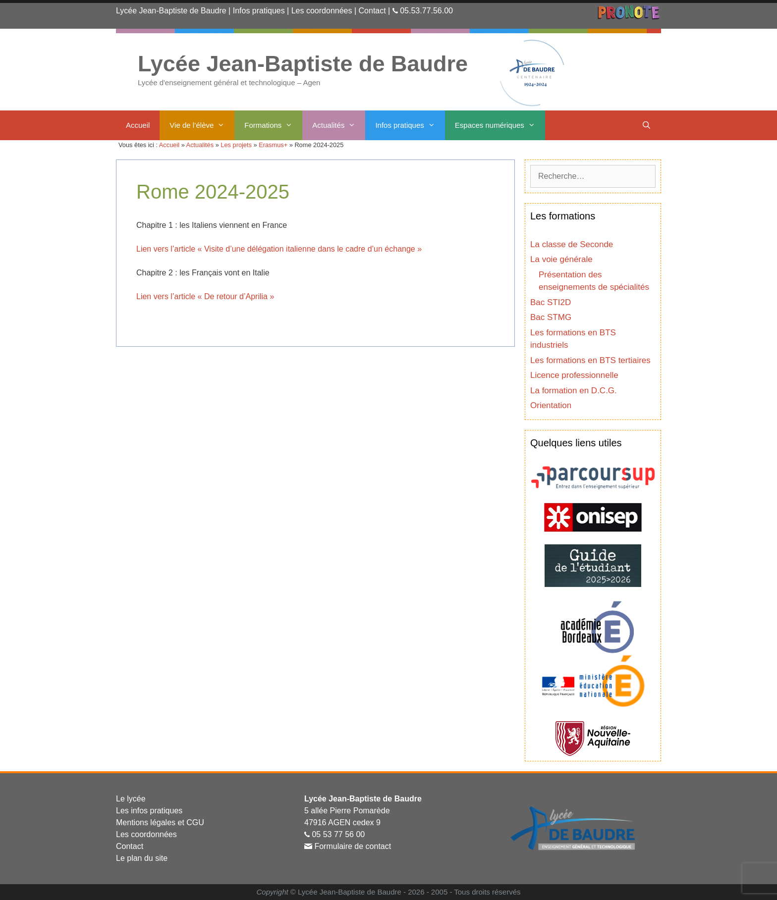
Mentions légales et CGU (160, 822)
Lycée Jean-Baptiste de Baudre (171, 10)
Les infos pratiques (149, 810)
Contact (372, 10)
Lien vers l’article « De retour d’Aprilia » (205, 296)
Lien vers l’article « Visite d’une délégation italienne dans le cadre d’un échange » (279, 249)
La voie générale (561, 259)
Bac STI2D (550, 302)
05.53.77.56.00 (426, 10)
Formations (273, 125)
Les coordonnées (321, 10)
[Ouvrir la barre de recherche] (646, 125)
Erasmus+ (273, 145)
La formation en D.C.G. (573, 390)
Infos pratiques (259, 10)
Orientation (550, 405)
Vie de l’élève (201, 125)
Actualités (338, 125)
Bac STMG (550, 317)
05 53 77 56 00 (338, 834)
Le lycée (131, 798)
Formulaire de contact (352, 846)
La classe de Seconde (571, 244)
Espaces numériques (500, 125)
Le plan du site (141, 858)
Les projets (236, 145)
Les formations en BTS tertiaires (590, 360)
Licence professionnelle (574, 375)
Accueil (138, 125)
